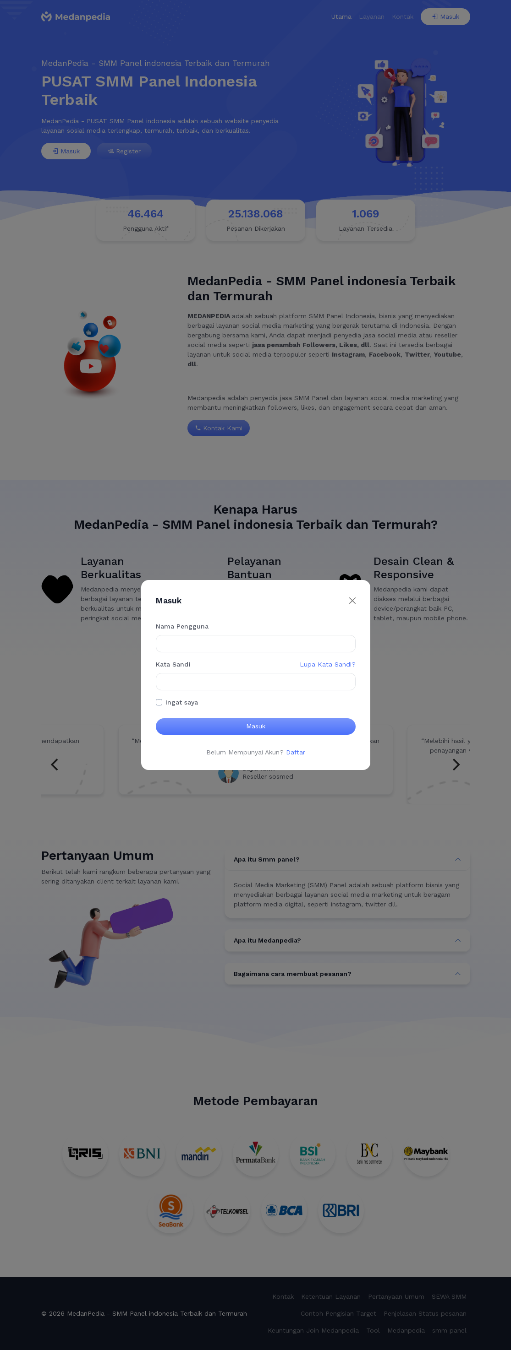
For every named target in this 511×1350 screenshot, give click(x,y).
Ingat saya (181, 702)
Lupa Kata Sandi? (328, 664)
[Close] (352, 600)
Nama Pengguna (182, 626)
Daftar (295, 752)
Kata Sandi (173, 664)
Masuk (255, 726)
